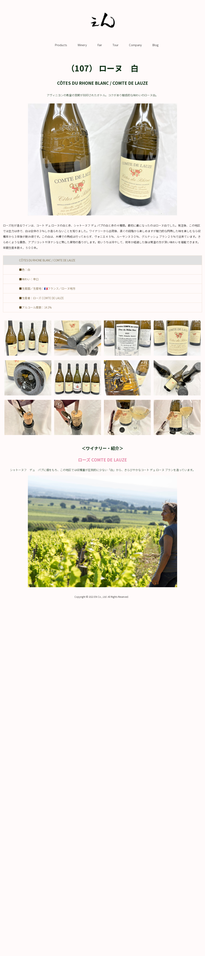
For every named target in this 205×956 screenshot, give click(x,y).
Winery (82, 45)
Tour (115, 45)
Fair (99, 45)
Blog (155, 45)
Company (135, 45)
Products (61, 45)
